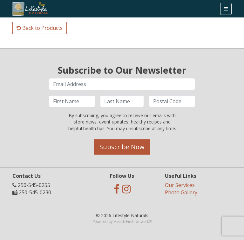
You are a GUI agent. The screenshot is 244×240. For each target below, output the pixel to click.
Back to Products (40, 27)
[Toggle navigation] (226, 9)
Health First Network (131, 221)
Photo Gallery (181, 192)
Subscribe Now (122, 147)
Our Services (180, 185)
